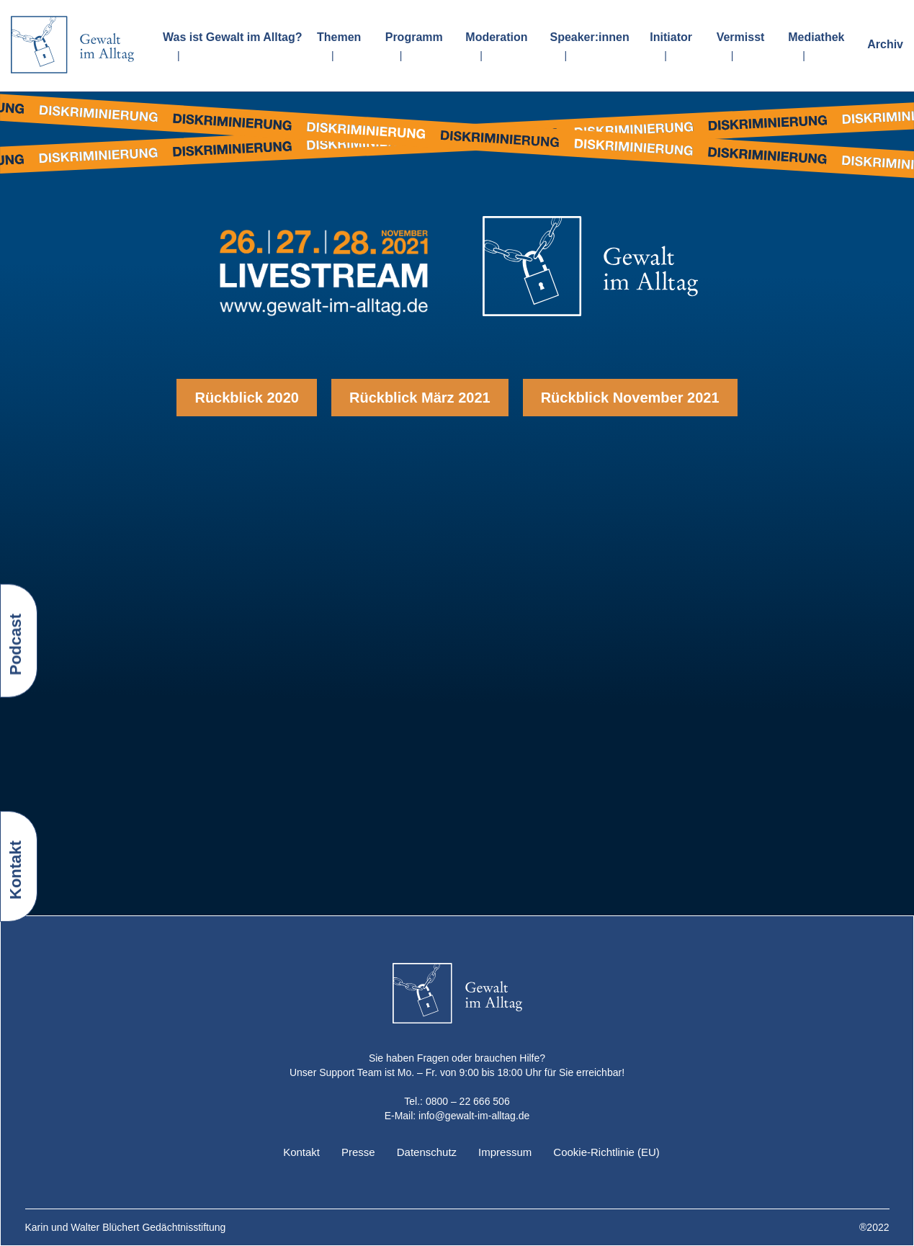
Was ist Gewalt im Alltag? (233, 37)
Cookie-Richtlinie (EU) (606, 1152)
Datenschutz (427, 1152)
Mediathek (816, 37)
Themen (339, 37)
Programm (414, 37)
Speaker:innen (589, 37)
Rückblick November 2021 (630, 397)
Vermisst (741, 37)
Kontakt (301, 1152)
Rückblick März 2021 (419, 397)
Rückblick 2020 (246, 397)
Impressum (505, 1152)
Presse (358, 1152)
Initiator (671, 37)
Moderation (496, 37)
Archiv (885, 44)
